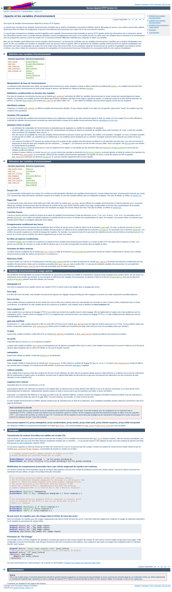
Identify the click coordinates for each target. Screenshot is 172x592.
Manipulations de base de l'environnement (26, 83)
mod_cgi (11, 171)
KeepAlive (44, 356)
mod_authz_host (15, 169)
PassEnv (29, 66)
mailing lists (138, 579)
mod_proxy (60, 426)
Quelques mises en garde (18, 125)
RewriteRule (31, 69)
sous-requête (51, 152)
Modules (138, 4)
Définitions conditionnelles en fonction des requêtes (31, 93)
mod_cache (12, 62)
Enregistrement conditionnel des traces (25, 224)
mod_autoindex (26, 155)
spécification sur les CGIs (108, 120)
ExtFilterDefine (33, 176)
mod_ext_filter (15, 174)
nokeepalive (12, 352)
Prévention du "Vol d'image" (20, 537)
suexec (27, 130)
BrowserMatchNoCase (35, 64)
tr (144, 19)
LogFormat (30, 180)
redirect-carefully (15, 370)
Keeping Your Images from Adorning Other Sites (82, 563)
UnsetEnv (30, 78)
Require (29, 169)
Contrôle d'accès (14, 212)
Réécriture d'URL (15, 259)
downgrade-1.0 (14, 284)
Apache (6, 11)
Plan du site (166, 4)
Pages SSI (11, 200)
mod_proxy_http (103, 426)
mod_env (11, 64)
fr (133, 19)
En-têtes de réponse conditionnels (22, 239)
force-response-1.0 (15, 309)
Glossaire (157, 4)
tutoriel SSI (117, 208)
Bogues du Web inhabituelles (21, 443)
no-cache (11, 339)
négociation (76, 365)
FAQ (151, 4)
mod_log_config (15, 180)
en (129, 19)
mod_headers (13, 176)
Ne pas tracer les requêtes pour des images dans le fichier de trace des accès (42, 516)
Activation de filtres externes (20, 249)
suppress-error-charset (17, 382)
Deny (28, 174)
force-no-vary (13, 299)
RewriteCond (118, 148)
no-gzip (10, 331)
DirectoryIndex (93, 152)
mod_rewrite (13, 66)
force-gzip (11, 292)
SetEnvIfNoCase (33, 75)
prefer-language (14, 360)
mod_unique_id (14, 71)
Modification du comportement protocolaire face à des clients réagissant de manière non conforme (52, 467)
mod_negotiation (40, 326)
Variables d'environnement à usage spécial (30, 271)
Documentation (27, 11)
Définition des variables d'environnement (157, 17)
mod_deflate (79, 324)
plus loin (128, 143)
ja (136, 19)
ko (140, 19)
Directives (145, 4)
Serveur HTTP (16, 11)
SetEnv (29, 71)
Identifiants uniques (16, 105)
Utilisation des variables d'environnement (157, 22)
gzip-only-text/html (15, 321)
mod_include (13, 178)
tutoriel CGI (137, 195)
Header (29, 178)
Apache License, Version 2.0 (23, 588)
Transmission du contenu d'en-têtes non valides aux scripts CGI (36, 435)
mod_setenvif (14, 69)
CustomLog (30, 171)
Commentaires (154, 32)
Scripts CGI (12, 190)
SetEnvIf (30, 73)
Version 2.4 (38, 11)
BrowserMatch (32, 62)
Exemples (152, 30)
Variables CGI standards (18, 115)
